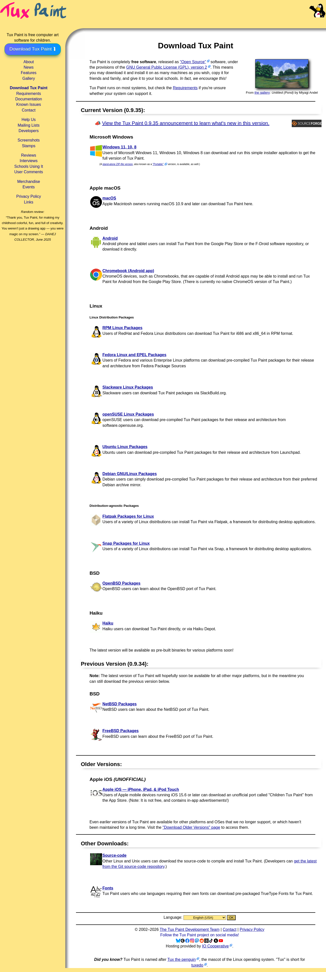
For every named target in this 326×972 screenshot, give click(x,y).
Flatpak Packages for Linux (128, 516)
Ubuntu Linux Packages (125, 447)
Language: (173, 917)
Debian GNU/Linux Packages (130, 474)
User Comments (28, 172)
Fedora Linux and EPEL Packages (135, 355)
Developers (29, 131)
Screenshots (29, 140)
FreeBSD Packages (121, 731)
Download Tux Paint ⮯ (32, 49)
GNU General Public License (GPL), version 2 (166, 67)
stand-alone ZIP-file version (118, 164)
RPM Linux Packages (123, 328)
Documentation (28, 99)
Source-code (115, 855)
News (29, 67)
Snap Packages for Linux (126, 543)
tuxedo (197, 965)
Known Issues (28, 104)
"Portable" (158, 164)
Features (28, 73)
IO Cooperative (215, 946)
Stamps (28, 146)
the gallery (262, 92)
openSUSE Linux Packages (128, 414)
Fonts (108, 888)
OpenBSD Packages (122, 583)
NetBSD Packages (120, 704)
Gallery (28, 78)
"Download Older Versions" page (191, 827)
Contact (29, 110)
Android (110, 238)
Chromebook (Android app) (128, 271)
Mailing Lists (28, 125)
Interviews (28, 161)
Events (29, 187)
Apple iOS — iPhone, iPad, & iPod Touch (141, 789)
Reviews (28, 155)
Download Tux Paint (28, 88)
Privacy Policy (28, 196)
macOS (109, 198)
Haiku (108, 623)
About (28, 62)
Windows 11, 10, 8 (120, 147)
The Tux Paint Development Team (189, 929)
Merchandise (28, 181)
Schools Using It (28, 166)
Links (28, 202)
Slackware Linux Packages (128, 387)
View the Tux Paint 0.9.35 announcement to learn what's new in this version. (185, 123)
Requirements (28, 93)
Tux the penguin (181, 959)
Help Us (29, 119)
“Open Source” (193, 62)
